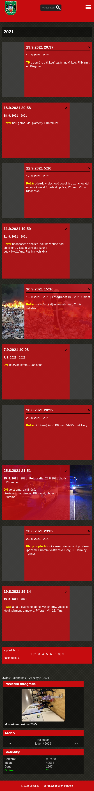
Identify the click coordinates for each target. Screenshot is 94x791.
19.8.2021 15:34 (17, 591)
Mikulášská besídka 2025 (20, 724)
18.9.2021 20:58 (17, 108)
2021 (46, 55)
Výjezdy (34, 677)
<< (10, 743)
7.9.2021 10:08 (16, 349)
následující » (12, 657)
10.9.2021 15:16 (40, 289)
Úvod (5, 677)
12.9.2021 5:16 (38, 168)
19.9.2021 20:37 (40, 47)
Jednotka (18, 677)
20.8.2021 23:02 (40, 531)
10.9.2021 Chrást (79, 297)
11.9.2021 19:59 (17, 229)
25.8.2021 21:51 (17, 470)
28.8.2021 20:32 (40, 410)
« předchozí (11, 650)
